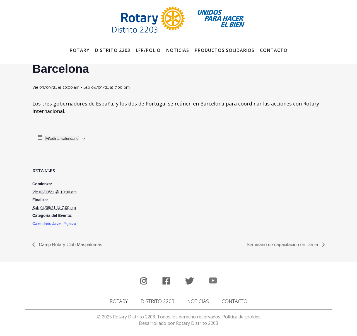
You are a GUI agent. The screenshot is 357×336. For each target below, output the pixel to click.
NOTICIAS (198, 301)
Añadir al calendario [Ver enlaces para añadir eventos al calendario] (62, 138)
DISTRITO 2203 (157, 301)
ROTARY (119, 301)
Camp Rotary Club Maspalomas (70, 244)
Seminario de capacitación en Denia (283, 244)
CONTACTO (234, 301)
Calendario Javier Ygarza (54, 223)
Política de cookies (241, 317)
